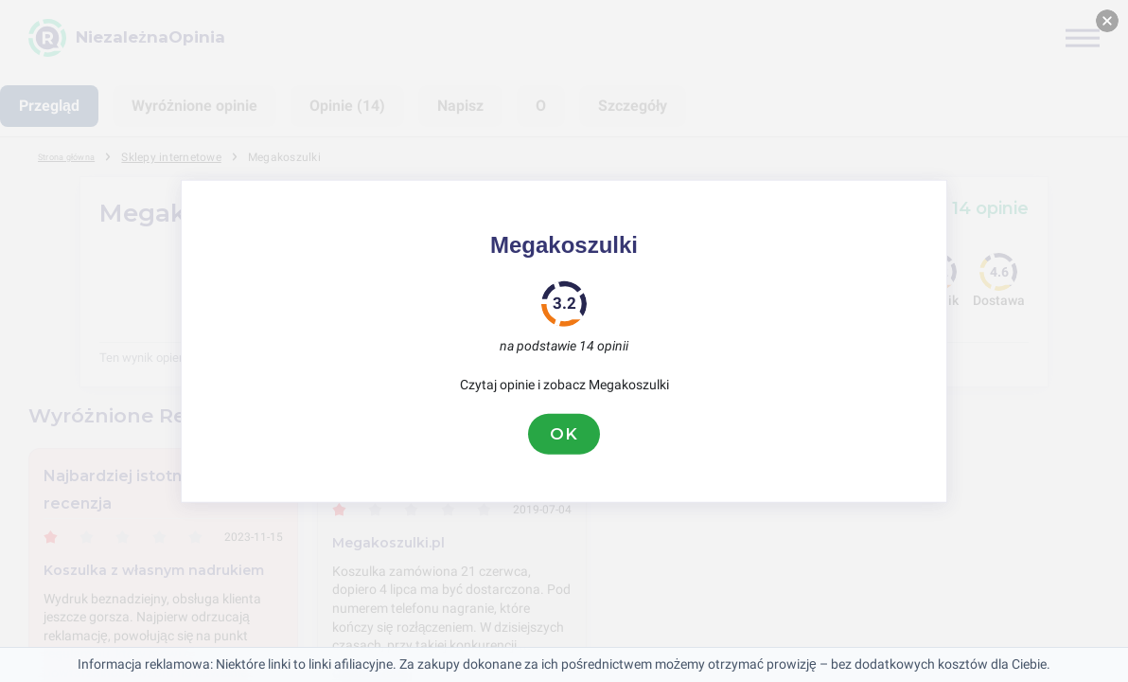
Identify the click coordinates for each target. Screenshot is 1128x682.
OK (564, 433)
